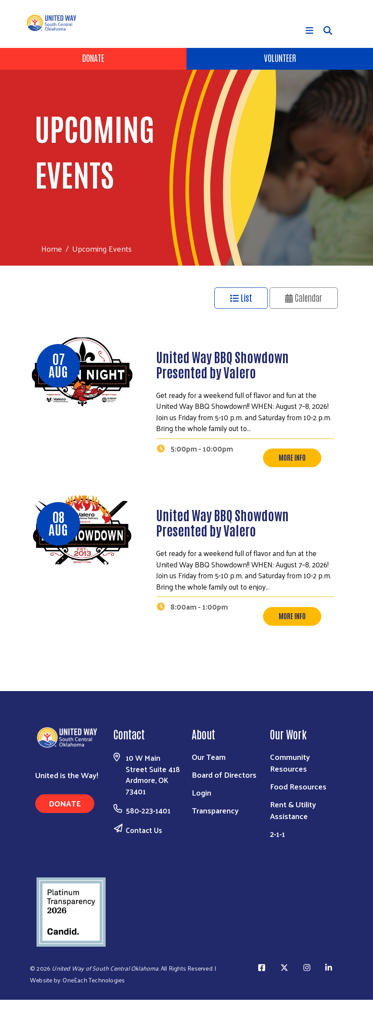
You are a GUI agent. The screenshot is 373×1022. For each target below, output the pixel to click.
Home (51, 248)
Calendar (304, 297)
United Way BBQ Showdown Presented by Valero (222, 364)
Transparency (215, 832)
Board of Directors (224, 796)
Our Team (209, 779)
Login (201, 814)
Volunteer (280, 57)
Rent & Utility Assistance (293, 832)
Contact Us (144, 852)
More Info (292, 468)
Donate (93, 57)
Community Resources (290, 784)
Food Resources (298, 808)
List (241, 297)
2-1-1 (277, 856)
